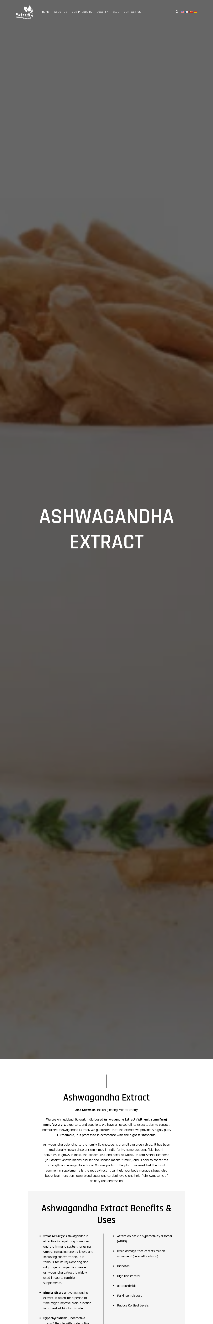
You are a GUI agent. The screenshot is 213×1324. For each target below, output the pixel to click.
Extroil (23, 12)
